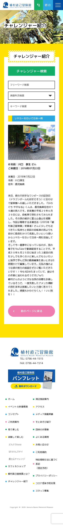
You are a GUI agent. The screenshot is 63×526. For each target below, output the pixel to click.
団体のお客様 (42, 429)
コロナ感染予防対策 (45, 483)
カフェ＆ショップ (17, 466)
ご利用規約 (41, 452)
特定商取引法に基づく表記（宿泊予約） (46, 464)
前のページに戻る (31, 311)
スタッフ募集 (42, 490)
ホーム (11, 399)
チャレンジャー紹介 (18, 481)
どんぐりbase (15, 444)
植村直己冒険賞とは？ (19, 473)
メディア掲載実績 (44, 414)
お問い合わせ (42, 444)
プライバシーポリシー (46, 475)
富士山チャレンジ (17, 458)
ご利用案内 (13, 421)
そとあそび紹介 (43, 421)
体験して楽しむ (15, 437)
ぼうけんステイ (16, 451)
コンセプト (13, 414)
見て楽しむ (13, 429)
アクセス (40, 406)
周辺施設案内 (42, 399)
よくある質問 (42, 437)
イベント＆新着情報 (18, 406)
